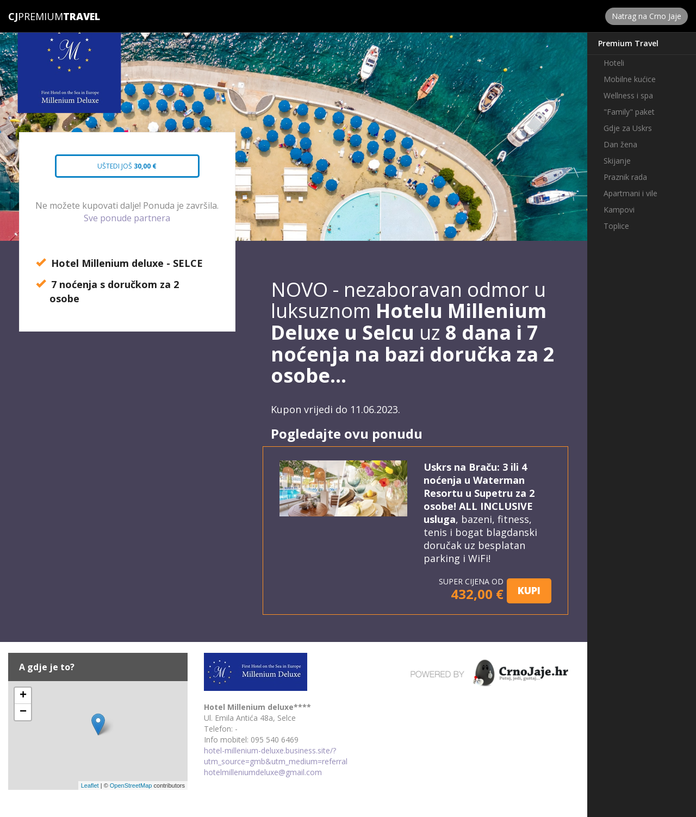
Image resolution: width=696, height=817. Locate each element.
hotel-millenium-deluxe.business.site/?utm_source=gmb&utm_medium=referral (275, 755)
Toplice (616, 226)
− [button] (23, 712)
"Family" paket (629, 112)
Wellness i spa (628, 95)
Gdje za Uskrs (628, 128)
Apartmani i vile (630, 193)
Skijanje (617, 160)
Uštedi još (119, 169)
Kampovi (619, 209)
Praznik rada (625, 177)
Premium (35, 16)
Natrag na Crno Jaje (646, 16)
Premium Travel (628, 43)
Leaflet (90, 785)
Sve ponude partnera (127, 218)
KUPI (529, 590)
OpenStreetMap (131, 785)
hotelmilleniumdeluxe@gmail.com (263, 772)
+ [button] (23, 696)
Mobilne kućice (630, 79)
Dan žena (620, 144)
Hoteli (614, 63)
